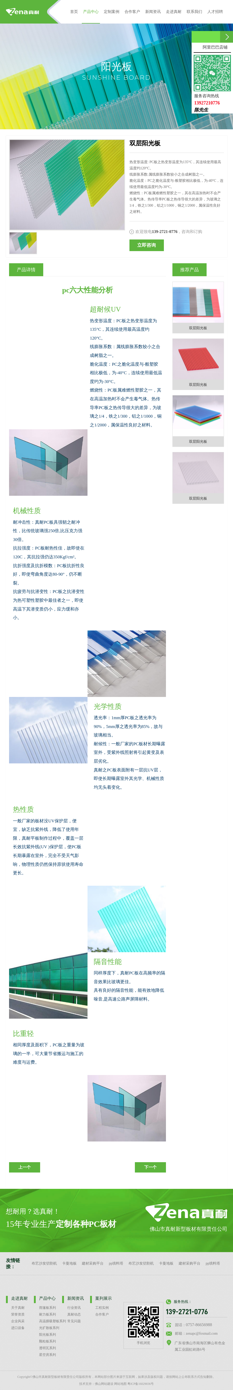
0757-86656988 (199, 1325)
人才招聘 (215, 11)
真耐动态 (74, 1314)
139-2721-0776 (187, 1312)
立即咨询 (146, 245)
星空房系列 (47, 1355)
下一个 (150, 1167)
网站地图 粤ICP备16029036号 (134, 1384)
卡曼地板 (69, 1263)
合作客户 (132, 11)
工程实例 (102, 1308)
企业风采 (18, 1321)
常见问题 (74, 1321)
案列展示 (103, 1298)
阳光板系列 (47, 1334)
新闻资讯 (153, 11)
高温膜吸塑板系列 (52, 1321)
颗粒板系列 (47, 1341)
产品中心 (91, 16)
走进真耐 (173, 11)
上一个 (24, 1167)
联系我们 (194, 11)
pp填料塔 (116, 1263)
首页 (74, 11)
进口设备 (18, 1328)
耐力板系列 (47, 1314)
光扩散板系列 (49, 1328)
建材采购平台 (93, 1263)
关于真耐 (18, 1308)
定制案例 (111, 11)
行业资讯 (74, 1308)
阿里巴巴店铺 (215, 47)
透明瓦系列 (47, 1348)
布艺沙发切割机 (44, 1263)
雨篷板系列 (47, 1308)
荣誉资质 (18, 1314)
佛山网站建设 (104, 1384)
